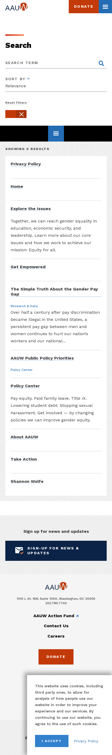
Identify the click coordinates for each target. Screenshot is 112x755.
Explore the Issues (31, 208)
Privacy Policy (86, 741)
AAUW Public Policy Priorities (42, 358)
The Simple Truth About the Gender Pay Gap (54, 291)
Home (17, 186)
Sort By (15, 79)
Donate (83, 6)
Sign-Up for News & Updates (46, 550)
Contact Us (56, 625)
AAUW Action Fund (53, 615)
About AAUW (24, 436)
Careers (56, 636)
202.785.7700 (56, 603)
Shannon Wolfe (27, 481)
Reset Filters (16, 102)
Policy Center (25, 385)
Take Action (24, 459)
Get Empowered (28, 266)
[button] (16, 114)
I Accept (52, 741)
